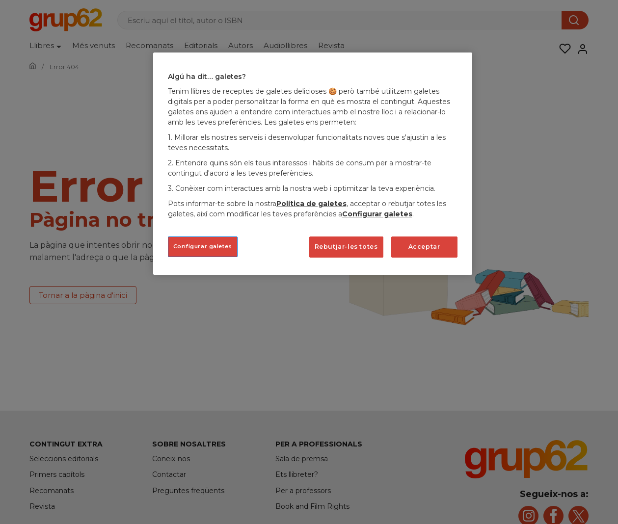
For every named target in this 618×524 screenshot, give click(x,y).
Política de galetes (311, 203)
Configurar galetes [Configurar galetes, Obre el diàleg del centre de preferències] (202, 246)
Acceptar (424, 246)
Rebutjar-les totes (346, 246)
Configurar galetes (377, 214)
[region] (312, 163)
